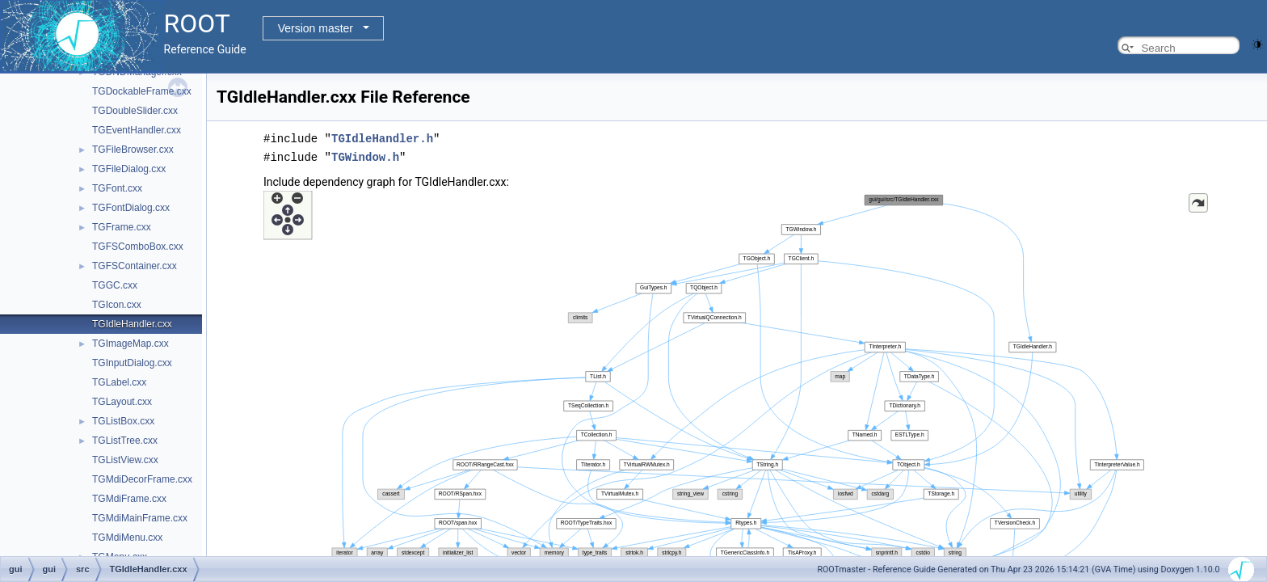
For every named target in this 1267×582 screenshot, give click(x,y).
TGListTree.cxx (125, 440)
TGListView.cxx (125, 460)
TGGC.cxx (114, 285)
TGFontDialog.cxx (131, 207)
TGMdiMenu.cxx (127, 537)
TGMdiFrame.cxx (129, 498)
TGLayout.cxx (122, 401)
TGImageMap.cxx (130, 343)
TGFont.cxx (117, 188)
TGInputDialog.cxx (132, 363)
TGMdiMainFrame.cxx (139, 518)
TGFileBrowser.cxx (133, 149)
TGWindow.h (365, 155)
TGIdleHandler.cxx (132, 324)
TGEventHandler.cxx (136, 130)
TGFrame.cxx (121, 227)
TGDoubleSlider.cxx (135, 110)
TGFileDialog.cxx (129, 169)
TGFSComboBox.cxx (137, 246)
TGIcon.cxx (116, 304)
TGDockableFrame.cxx (142, 91)
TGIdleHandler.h (382, 138)
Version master (315, 28)
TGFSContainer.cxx (134, 266)
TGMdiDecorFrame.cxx (142, 479)
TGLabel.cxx (119, 382)
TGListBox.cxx (123, 421)
